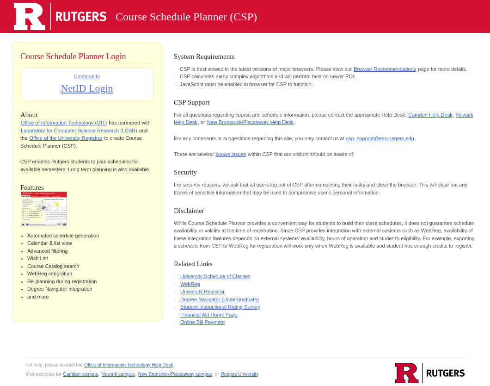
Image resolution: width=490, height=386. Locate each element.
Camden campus (80, 374)
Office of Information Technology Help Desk (128, 364)
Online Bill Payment (202, 322)
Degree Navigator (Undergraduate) (219, 299)
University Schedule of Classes (215, 276)
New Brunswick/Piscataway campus (175, 374)
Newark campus (118, 374)
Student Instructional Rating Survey (220, 307)
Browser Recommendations (385, 69)
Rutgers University (240, 374)
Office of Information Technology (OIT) (64, 122)
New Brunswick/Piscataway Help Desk (250, 122)
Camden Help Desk (430, 115)
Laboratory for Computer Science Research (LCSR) (79, 130)
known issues (230, 154)
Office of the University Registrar (65, 138)
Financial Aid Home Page (209, 315)
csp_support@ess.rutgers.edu (380, 138)
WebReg (190, 284)
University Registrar (202, 291)
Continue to (87, 85)
